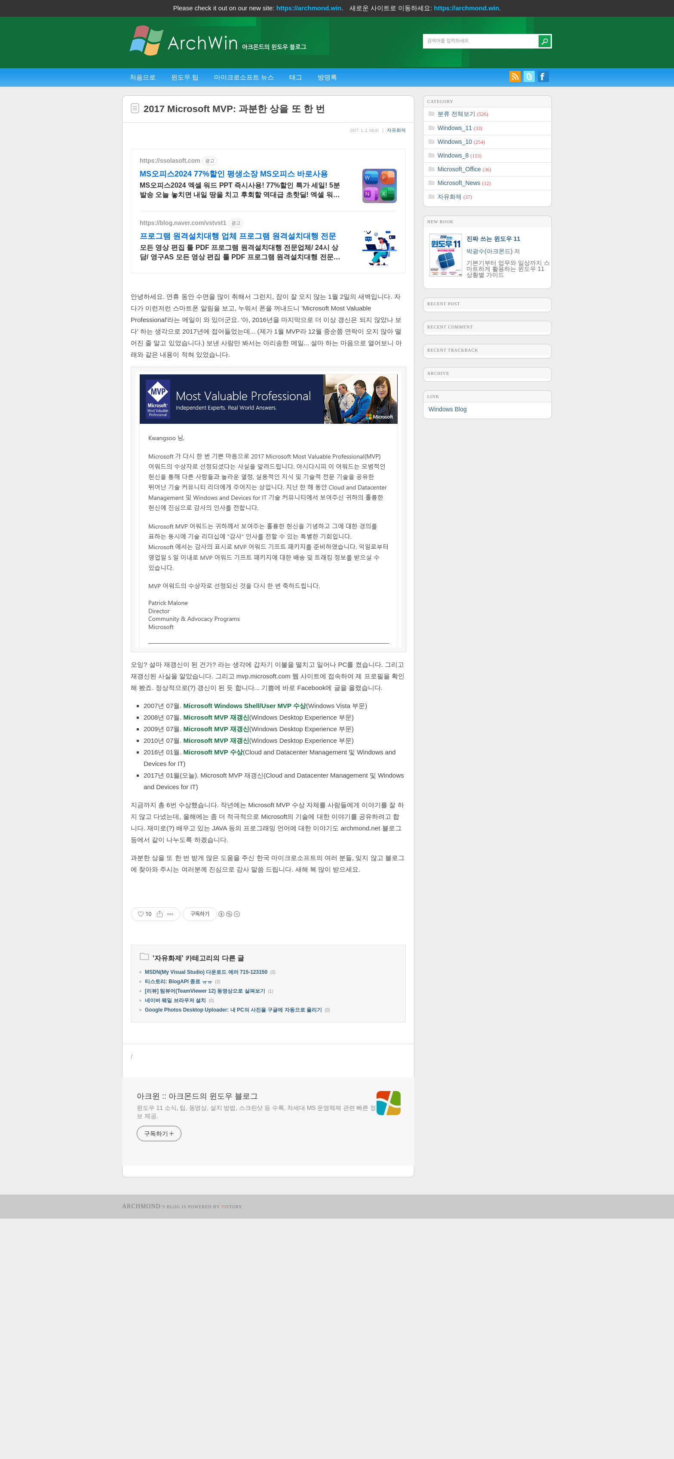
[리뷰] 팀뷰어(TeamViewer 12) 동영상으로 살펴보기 (205, 1231)
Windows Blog (448, 409)
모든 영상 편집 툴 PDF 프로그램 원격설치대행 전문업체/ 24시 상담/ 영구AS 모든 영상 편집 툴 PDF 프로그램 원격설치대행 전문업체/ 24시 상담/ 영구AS (240, 253)
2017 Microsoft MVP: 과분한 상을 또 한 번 (234, 108)
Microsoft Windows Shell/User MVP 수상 (245, 826)
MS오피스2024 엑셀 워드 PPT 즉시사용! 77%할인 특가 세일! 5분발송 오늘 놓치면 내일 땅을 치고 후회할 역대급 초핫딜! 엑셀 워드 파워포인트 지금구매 (240, 191)
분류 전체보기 (463, 113)
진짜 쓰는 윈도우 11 (493, 238)
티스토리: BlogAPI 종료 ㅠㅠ (178, 1222)
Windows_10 (461, 141)
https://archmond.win (309, 8)
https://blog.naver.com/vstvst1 (183, 222)
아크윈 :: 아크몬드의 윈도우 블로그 (197, 1336)
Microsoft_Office (464, 169)
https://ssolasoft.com (170, 160)
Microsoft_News (464, 182)
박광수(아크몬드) (489, 251)
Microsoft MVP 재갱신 (216, 837)
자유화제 (396, 130)
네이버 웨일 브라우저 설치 (175, 1241)
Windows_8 (459, 155)
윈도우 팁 (185, 77)
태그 (295, 77)
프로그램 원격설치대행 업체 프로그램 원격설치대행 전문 (238, 236)
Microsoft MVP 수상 (213, 872)
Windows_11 (460, 128)
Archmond (141, 1447)
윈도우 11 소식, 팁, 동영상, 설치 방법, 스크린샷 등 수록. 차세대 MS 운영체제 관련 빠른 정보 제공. (256, 1352)
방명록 (327, 77)
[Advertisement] (268, 342)
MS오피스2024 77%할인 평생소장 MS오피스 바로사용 (234, 174)
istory (231, 1447)
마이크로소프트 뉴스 (244, 77)
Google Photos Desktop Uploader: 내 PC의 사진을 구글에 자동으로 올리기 (233, 1250)
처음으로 (143, 77)
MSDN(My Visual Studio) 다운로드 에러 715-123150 (206, 1213)
